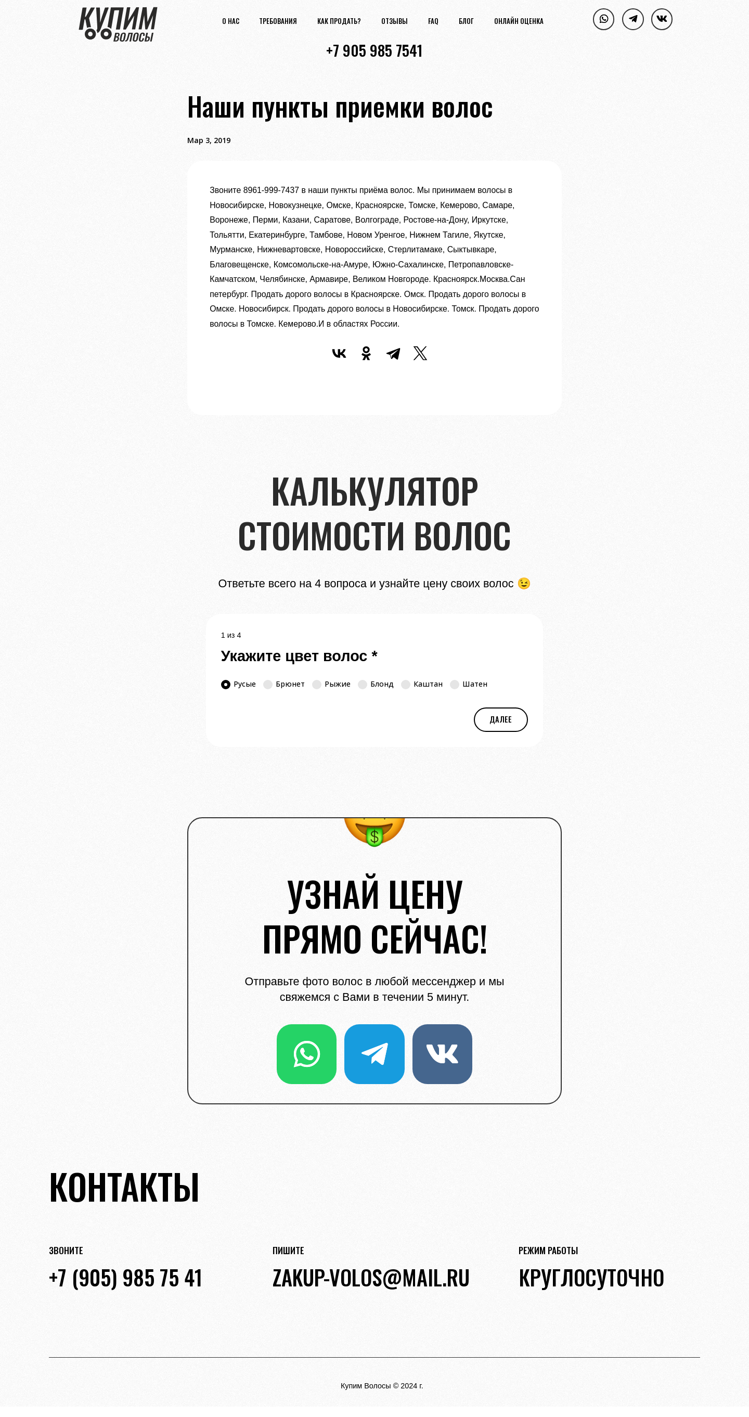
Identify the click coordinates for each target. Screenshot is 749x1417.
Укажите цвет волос (299, 656)
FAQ (433, 22)
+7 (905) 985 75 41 (125, 1277)
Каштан (422, 684)
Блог (466, 22)
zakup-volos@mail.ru (371, 1277)
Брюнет (284, 684)
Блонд (376, 684)
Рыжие (331, 684)
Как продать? (339, 22)
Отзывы (394, 22)
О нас (230, 22)
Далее (500, 719)
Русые (238, 684)
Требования (278, 22)
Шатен (468, 684)
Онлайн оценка (519, 22)
